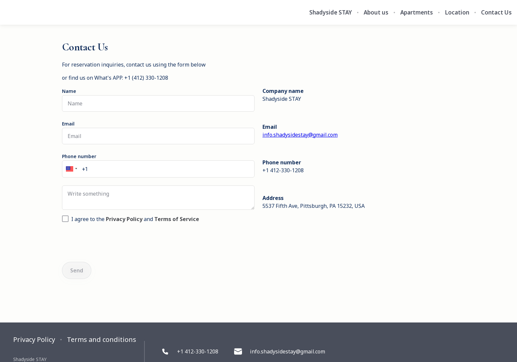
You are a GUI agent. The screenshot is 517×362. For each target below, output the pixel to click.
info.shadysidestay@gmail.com (300, 134)
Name (69, 91)
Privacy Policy (34, 339)
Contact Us (496, 12)
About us (376, 12)
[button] (70, 169)
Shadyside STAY (330, 12)
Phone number (79, 156)
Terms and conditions (101, 339)
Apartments (416, 12)
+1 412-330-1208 (189, 351)
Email (68, 124)
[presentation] (112, 241)
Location (457, 12)
